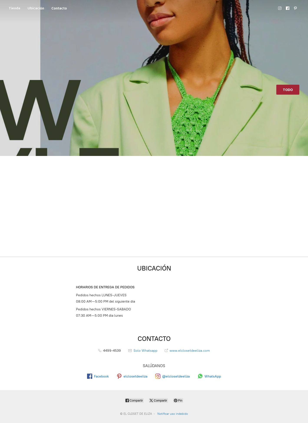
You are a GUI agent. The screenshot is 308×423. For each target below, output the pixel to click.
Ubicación (36, 8)
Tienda (14, 8)
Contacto (59, 8)
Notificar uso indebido (172, 414)
